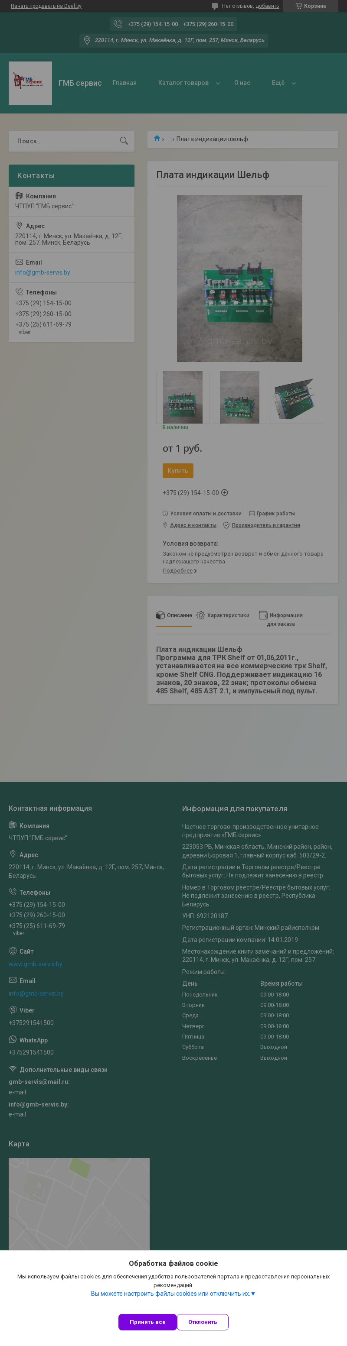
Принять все (148, 1322)
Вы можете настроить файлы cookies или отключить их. (170, 1293)
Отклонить (202, 1322)
